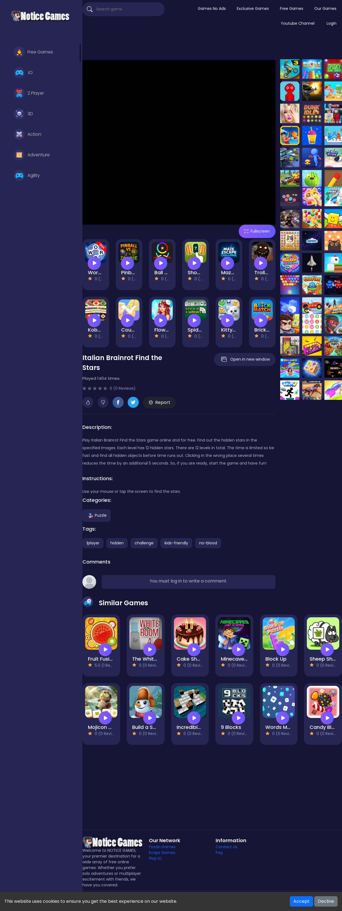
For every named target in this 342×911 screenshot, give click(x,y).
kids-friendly (176, 543)
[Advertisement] (212, 46)
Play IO (155, 858)
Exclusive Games (253, 8)
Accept (301, 901)
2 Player (29, 93)
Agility (27, 175)
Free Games (33, 52)
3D (23, 113)
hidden (117, 543)
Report (159, 402)
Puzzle (97, 515)
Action (27, 134)
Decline (326, 901)
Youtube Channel (298, 23)
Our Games (325, 8)
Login (332, 23)
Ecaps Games (162, 852)
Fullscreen (257, 231)
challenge (144, 543)
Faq (219, 852)
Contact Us (226, 847)
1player (93, 543)
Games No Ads (212, 8)
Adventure (32, 154)
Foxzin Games (162, 847)
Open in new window (245, 359)
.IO (23, 72)
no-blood (208, 543)
